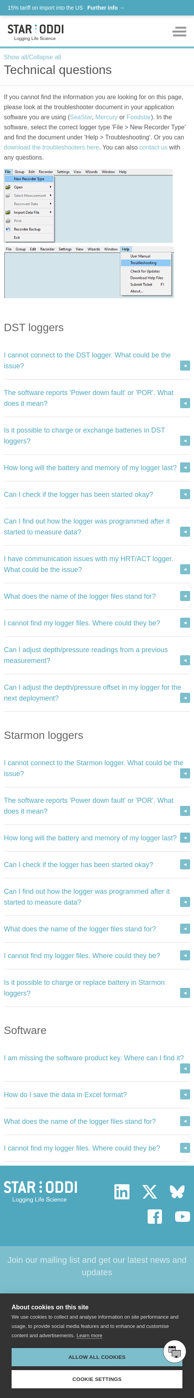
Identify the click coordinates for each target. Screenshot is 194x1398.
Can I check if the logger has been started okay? (78, 494)
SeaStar (81, 117)
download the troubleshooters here (51, 147)
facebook (155, 1216)
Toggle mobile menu (179, 31)
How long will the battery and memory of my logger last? (90, 468)
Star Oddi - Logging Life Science (40, 1192)
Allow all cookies (97, 1357)
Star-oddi (35, 32)
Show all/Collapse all (32, 57)
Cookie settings (97, 1379)
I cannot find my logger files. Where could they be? (82, 623)
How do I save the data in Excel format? (65, 1095)
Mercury (106, 117)
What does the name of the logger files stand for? (80, 596)
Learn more (89, 1335)
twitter (149, 1191)
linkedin (121, 1191)
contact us (153, 147)
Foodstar (138, 117)
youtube (182, 1216)
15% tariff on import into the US (66, 8)
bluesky (177, 1191)
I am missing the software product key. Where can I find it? (94, 1058)
